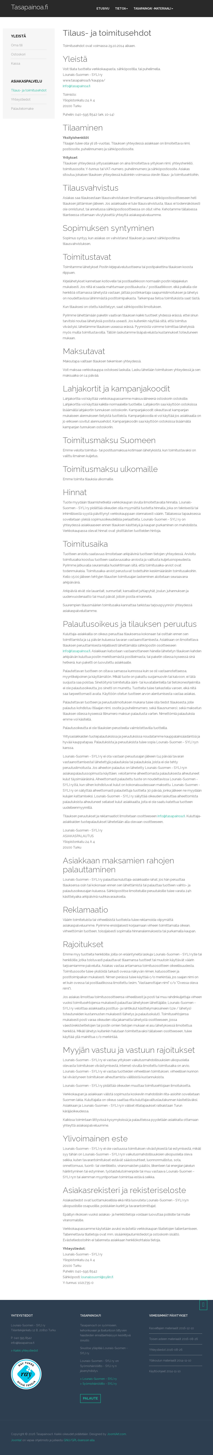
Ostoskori (18, 54)
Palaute (90, 1398)
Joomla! (16, 1440)
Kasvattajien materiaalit (163, 1328)
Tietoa (121, 8)
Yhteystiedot (20, 99)
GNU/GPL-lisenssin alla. (79, 1440)
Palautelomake (22, 109)
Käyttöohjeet (157, 1371)
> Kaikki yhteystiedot (24, 1350)
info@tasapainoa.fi (76, 86)
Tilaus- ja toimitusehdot (107, 33)
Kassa (15, 63)
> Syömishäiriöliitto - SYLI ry (98, 1383)
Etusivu (103, 8)
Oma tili (17, 45)
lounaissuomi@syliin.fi (97, 1277)
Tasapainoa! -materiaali (153, 8)
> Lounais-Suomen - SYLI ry (98, 1378)
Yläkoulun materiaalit (162, 1360)
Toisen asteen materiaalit (165, 1339)
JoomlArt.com (116, 1434)
